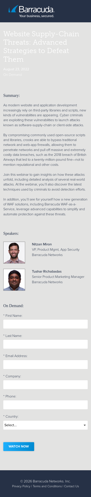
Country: (11, 416)
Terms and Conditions (47, 486)
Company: (12, 376)
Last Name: (12, 335)
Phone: (9, 396)
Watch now (19, 446)
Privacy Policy (21, 486)
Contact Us (71, 486)
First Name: (12, 315)
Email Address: (15, 356)
